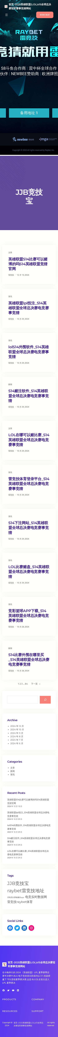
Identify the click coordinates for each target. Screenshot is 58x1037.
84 (26, 683)
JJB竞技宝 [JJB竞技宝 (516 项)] (18, 883)
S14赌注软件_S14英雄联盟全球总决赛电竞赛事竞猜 (28, 396)
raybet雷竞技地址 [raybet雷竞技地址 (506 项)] (25, 890)
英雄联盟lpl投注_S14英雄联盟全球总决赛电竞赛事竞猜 (28, 308)
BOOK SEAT (45, 15)
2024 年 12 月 (17, 726)
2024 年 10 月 (17, 729)
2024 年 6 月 (16, 743)
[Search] (45, 699)
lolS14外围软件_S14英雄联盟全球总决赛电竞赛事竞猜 (28, 352)
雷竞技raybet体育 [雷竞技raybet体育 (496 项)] (20, 902)
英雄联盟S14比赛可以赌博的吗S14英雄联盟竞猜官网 (27, 264)
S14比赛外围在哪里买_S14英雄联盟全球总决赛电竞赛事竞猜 (28, 660)
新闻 (10, 384)
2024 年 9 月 (16, 733)
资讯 (10, 296)
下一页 (35, 684)
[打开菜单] (6, 15)
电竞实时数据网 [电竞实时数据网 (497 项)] (36, 897)
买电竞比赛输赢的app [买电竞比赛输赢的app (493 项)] (15, 897)
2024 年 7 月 (16, 739)
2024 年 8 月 (16, 736)
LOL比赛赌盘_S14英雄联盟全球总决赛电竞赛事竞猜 (28, 572)
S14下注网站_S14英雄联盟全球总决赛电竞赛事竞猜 (28, 528)
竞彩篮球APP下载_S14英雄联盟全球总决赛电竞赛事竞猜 (28, 616)
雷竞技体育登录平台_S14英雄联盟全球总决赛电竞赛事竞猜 (28, 484)
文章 (10, 252)
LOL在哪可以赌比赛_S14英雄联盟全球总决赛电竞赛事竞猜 (28, 440)
